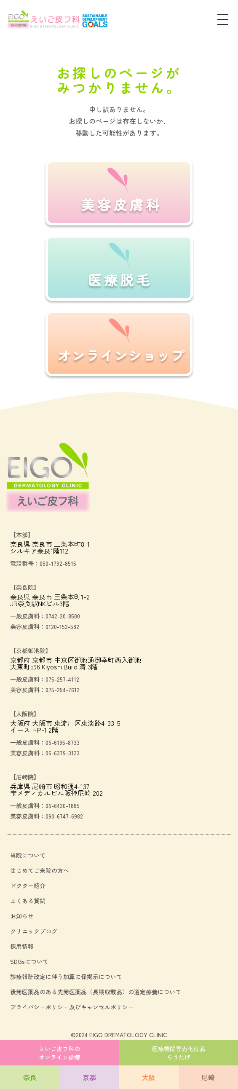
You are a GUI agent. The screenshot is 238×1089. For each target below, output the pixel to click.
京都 (89, 1077)
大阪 (148, 1077)
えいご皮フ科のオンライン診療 (59, 1052)
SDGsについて (29, 961)
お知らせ (22, 916)
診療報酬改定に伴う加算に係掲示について (66, 976)
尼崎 (208, 1077)
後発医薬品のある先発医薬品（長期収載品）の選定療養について (95, 991)
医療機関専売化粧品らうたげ (178, 1052)
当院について (27, 855)
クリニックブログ (33, 931)
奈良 (30, 1077)
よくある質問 (27, 900)
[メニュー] (222, 20)
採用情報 (22, 946)
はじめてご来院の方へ (39, 870)
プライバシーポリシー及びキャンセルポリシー (72, 1007)
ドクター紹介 (27, 885)
